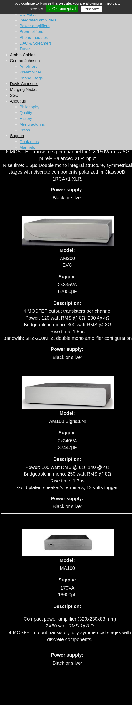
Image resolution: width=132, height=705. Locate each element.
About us (18, 101)
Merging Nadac (23, 89)
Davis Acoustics (24, 84)
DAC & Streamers (36, 43)
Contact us (29, 142)
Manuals (27, 147)
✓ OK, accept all (62, 9)
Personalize (91, 9)
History (26, 118)
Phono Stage (31, 78)
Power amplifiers (35, 26)
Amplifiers (28, 66)
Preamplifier (30, 72)
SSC (14, 95)
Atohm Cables (23, 55)
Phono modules (34, 37)
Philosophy (29, 107)
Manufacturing (32, 124)
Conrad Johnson (25, 60)
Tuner (25, 49)
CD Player (29, 14)
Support (17, 136)
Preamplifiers (31, 31)
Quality (26, 112)
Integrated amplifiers (38, 20)
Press (25, 130)
